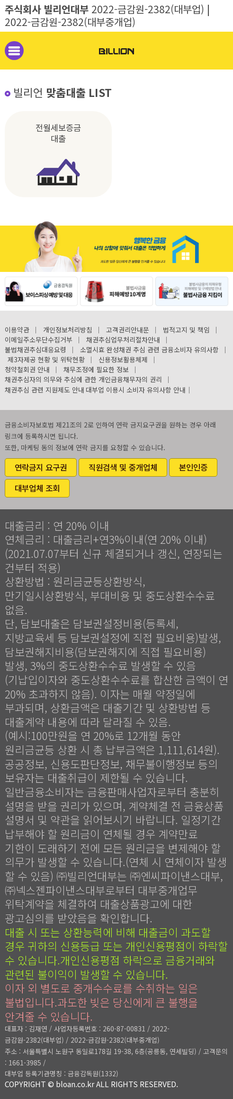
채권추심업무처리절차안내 (123, 339)
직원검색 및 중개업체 (123, 467)
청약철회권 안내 (27, 369)
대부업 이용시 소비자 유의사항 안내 (136, 389)
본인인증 (193, 467)
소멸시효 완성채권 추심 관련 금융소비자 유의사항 (149, 349)
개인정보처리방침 (67, 329)
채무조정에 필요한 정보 (96, 369)
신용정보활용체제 (123, 359)
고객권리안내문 (127, 329)
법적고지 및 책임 (186, 329)
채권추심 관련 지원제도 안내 (44, 389)
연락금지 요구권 (41, 467)
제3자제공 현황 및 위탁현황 (46, 359)
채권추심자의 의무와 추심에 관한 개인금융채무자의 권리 (83, 379)
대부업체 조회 (37, 488)
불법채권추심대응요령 (35, 349)
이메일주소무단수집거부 (38, 339)
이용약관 (17, 329)
